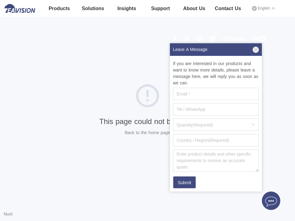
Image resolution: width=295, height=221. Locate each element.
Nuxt (8, 213)
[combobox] (216, 124)
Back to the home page (147, 132)
